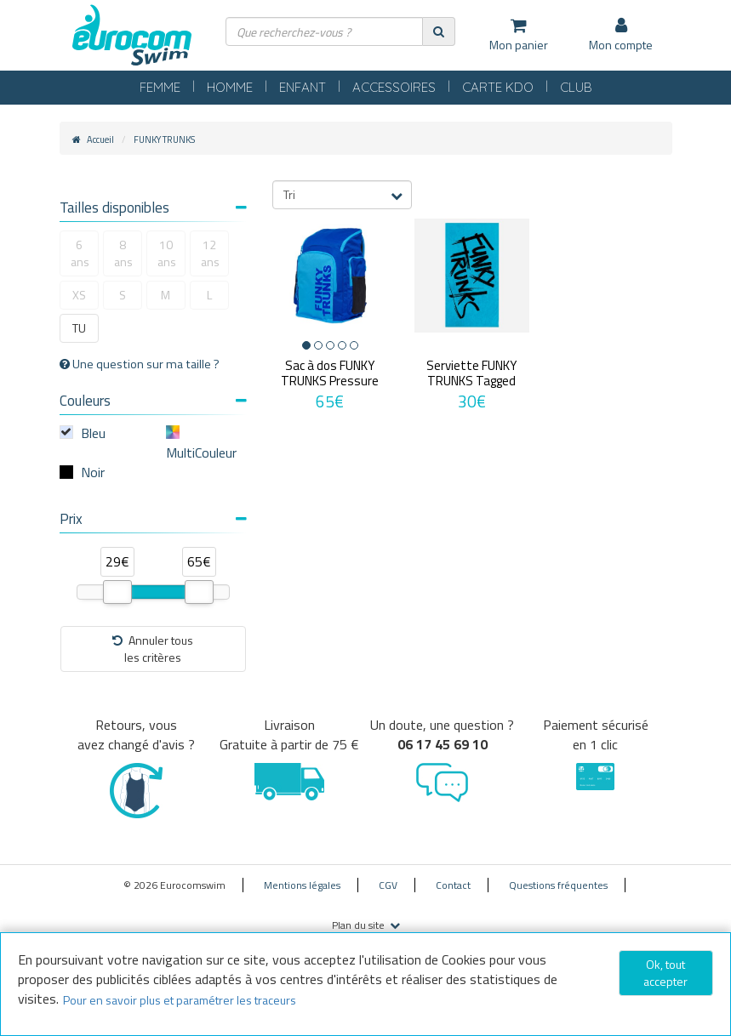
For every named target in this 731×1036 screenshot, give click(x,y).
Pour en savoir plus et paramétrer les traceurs (179, 1000)
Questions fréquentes (558, 885)
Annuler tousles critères (152, 648)
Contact (453, 885)
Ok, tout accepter (665, 972)
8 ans (123, 253)
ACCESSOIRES (394, 87)
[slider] (117, 592)
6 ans (80, 253)
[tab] (153, 209)
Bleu (93, 433)
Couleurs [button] (153, 400)
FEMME (160, 87)
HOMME (230, 87)
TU (79, 328)
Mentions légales (302, 885)
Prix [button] (153, 519)
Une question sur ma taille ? (140, 364)
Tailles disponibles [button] (153, 207)
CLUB (576, 87)
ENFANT (302, 87)
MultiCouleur (201, 452)
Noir (93, 472)
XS (79, 295)
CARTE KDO (498, 87)
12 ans (210, 253)
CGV (388, 885)
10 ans (166, 253)
